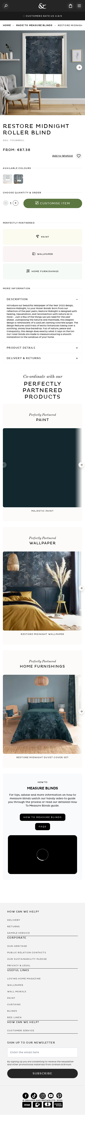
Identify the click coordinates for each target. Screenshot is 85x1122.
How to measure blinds (42, 817)
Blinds (12, 1011)
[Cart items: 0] (70, 6)
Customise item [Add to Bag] (52, 203)
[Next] (79, 67)
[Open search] (5, 6)
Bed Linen (14, 1017)
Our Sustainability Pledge (27, 959)
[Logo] (42, 6)
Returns (13, 926)
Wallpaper (15, 985)
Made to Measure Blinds (34, 25)
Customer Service (20, 1030)
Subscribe (42, 1073)
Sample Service (18, 933)
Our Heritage (17, 946)
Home (7, 25)
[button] (42, 237)
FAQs (42, 826)
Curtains (14, 1004)
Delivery (13, 920)
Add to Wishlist (62, 155)
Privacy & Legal (18, 965)
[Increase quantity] (15, 203)
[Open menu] (79, 6)
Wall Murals (16, 991)
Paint (11, 998)
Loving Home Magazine (24, 978)
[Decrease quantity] (5, 203)
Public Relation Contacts (26, 952)
